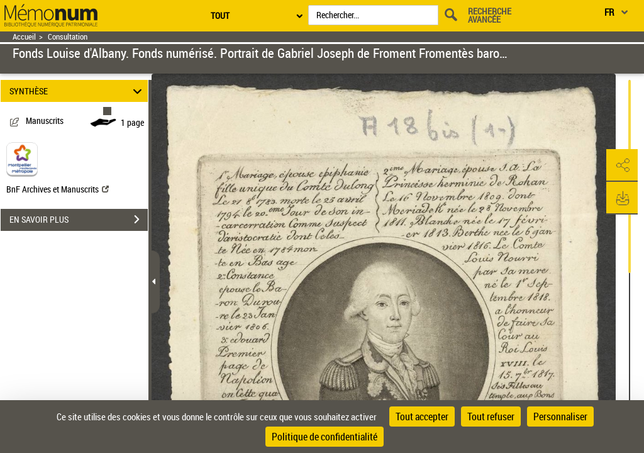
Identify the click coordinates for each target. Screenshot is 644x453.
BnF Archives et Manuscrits (57, 189)
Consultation (67, 36)
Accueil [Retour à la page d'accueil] (24, 36)
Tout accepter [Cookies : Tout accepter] (422, 416)
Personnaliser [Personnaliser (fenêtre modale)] (560, 416)
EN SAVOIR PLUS (78, 219)
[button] (622, 165)
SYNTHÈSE (77, 91)
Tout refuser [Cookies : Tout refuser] (490, 416)
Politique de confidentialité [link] (324, 437)
